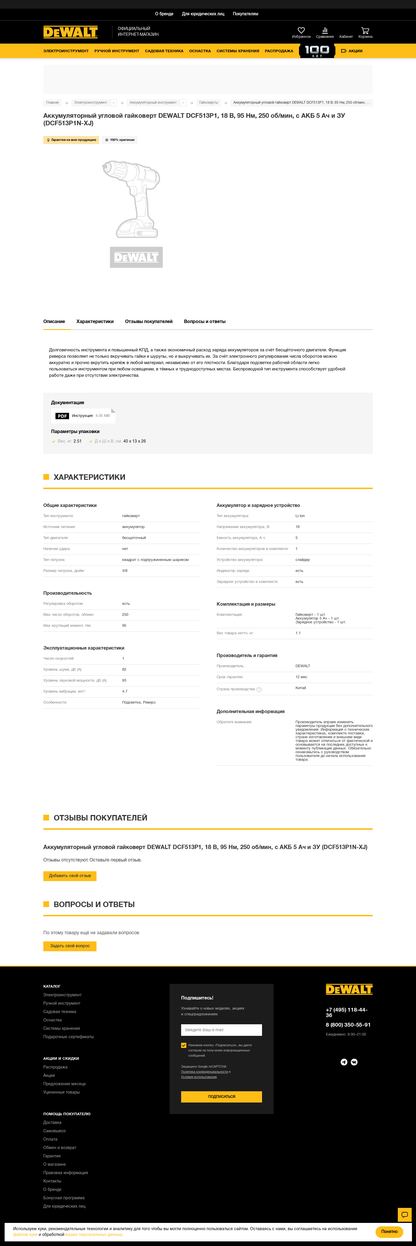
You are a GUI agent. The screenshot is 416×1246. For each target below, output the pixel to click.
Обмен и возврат (59, 1148)
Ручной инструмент (116, 51)
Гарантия (52, 1156)
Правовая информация (65, 1173)
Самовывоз (54, 1131)
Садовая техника (164, 51)
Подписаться (221, 1096)
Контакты (52, 1181)
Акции (352, 51)
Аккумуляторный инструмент (153, 102)
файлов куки (25, 1235)
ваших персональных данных (94, 1235)
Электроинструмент (66, 51)
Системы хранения (238, 51)
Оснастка (200, 51)
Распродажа (279, 51)
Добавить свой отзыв (70, 876)
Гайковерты (208, 102)
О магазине (54, 1165)
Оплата (50, 1139)
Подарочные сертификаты (68, 1037)
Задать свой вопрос (70, 946)
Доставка (52, 1123)
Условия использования (199, 1077)
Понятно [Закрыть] (389, 1232)
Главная (52, 102)
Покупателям (245, 14)
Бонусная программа (64, 1198)
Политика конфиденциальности (204, 1071)
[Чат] (405, 1215)
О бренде (164, 14)
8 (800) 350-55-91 (348, 1025)
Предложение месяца (64, 1084)
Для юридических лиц (203, 14)
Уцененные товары (61, 1092)
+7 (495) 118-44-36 (347, 1013)
